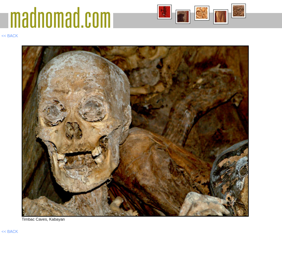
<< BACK (9, 36)
